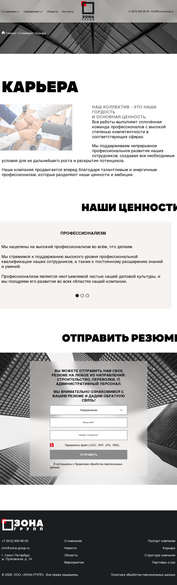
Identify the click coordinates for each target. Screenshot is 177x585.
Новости (70, 548)
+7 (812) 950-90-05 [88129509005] (15, 541)
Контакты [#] (68, 11)
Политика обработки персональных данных (143, 574)
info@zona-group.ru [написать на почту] (162, 11)
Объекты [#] (52, 11)
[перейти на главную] (88, 11)
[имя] (88, 422)
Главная (11, 33)
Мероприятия (74, 562)
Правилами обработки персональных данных (86, 461)
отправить (88, 451)
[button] (73, 295)
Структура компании (160, 555)
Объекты (71, 555)
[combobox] (88, 411)
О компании (9, 11)
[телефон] (88, 433)
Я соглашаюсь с (86, 461)
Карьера (169, 548)
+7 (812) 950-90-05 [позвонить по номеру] (138, 11)
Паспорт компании (161, 541)
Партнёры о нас (163, 562)
